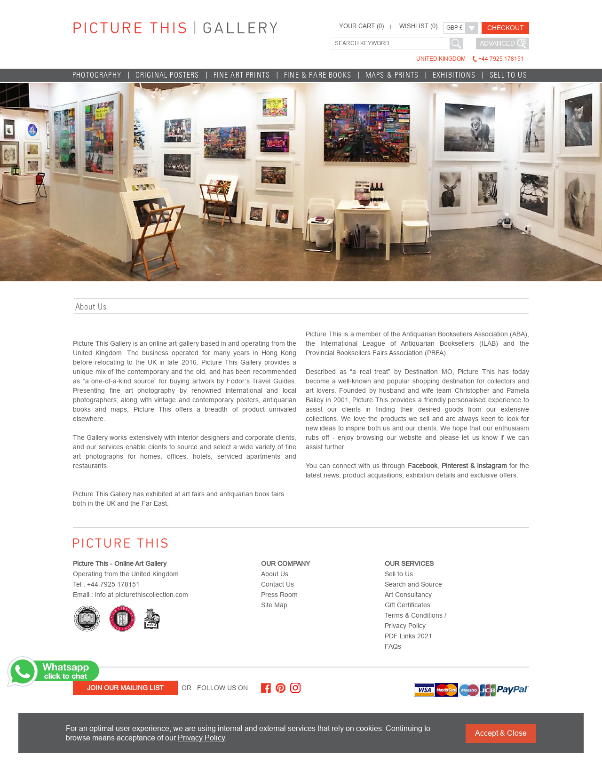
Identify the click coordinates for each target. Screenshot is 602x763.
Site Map (274, 605)
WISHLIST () (418, 26)
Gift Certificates (407, 605)
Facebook (422, 465)
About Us (274, 574)
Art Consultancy (408, 594)
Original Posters (167, 75)
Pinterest (455, 465)
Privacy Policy (201, 738)
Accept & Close (501, 733)
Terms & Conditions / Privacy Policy (415, 620)
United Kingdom (470, 59)
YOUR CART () (361, 26)
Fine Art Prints (242, 75)
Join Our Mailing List (125, 687)
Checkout (505, 28)
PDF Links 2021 (408, 636)
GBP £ (454, 27)
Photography (96, 75)
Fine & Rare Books (317, 75)
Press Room (279, 594)
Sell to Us (508, 75)
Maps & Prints (392, 75)
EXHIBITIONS (454, 75)
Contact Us (277, 584)
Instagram (492, 465)
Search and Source (413, 584)
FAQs (393, 646)
